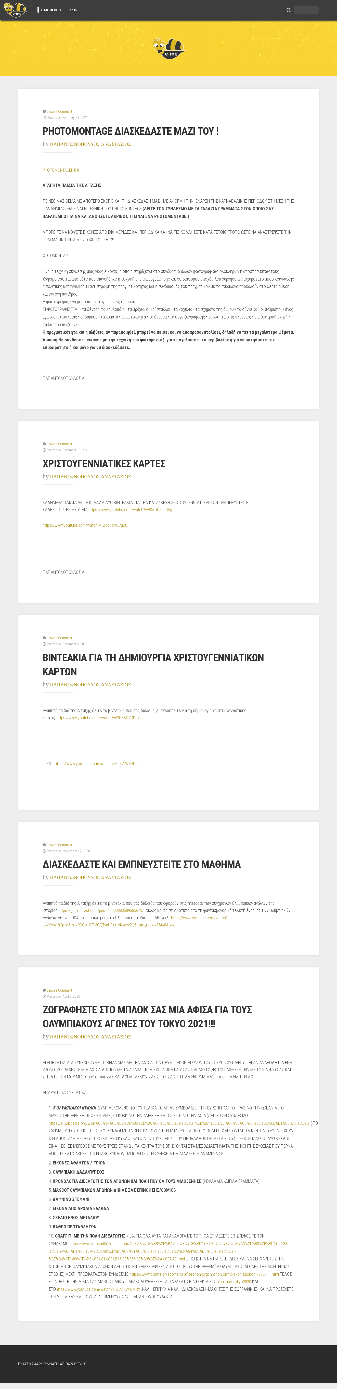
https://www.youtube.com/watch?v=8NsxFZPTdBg (131, 509)
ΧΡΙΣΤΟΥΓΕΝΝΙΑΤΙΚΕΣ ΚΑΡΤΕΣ (112, 462)
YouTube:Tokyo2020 (247, 1287)
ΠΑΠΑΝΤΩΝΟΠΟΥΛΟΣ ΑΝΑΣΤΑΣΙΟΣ (95, 144)
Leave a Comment (59, 111)
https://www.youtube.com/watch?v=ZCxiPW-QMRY (99, 1295)
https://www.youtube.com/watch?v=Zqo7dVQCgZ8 (86, 524)
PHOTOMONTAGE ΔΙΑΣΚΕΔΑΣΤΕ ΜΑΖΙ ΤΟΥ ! (142, 130)
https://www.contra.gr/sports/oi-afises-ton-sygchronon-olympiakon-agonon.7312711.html (205, 1280)
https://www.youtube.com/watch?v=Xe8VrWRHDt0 (98, 762)
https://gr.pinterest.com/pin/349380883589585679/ (103, 909)
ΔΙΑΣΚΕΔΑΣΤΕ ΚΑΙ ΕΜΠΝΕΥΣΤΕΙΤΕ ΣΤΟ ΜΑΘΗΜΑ (155, 863)
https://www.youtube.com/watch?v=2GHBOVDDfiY (99, 716)
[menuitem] (16, 10)
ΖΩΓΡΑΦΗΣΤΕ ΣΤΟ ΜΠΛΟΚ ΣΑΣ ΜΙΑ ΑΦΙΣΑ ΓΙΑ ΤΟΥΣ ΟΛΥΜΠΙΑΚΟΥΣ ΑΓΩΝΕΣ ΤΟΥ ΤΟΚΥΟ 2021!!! (160, 1015)
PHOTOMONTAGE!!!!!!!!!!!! (62, 169)
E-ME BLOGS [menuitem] (51, 10)
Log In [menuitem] (72, 10)
